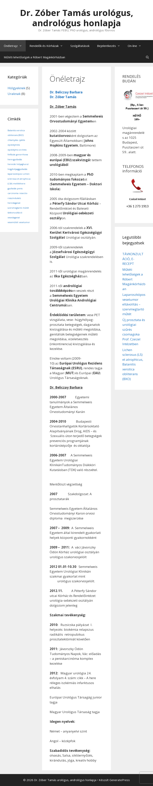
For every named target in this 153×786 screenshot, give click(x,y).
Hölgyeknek (16, 88)
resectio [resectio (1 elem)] (23, 193)
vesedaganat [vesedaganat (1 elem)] (14, 217)
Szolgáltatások (79, 46)
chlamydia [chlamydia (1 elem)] (13, 140)
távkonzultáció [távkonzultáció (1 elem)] (15, 212)
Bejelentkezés (110, 45)
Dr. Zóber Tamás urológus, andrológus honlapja (76, 18)
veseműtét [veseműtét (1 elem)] (13, 222)
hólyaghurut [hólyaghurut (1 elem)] (23, 164)
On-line (136, 45)
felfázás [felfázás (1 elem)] (11, 154)
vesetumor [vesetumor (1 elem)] (24, 222)
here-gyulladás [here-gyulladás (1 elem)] (15, 159)
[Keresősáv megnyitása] (147, 57)
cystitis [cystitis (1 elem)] (22, 140)
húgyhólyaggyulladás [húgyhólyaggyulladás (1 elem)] (17, 169)
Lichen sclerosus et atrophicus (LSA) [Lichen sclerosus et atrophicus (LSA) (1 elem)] (19, 179)
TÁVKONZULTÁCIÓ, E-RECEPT (132, 259)
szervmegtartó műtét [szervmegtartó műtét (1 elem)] (18, 208)
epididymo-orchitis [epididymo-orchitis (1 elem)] (17, 149)
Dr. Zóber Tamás (63, 97)
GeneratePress (119, 780)
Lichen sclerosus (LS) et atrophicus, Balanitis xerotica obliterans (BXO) (132, 364)
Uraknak (14, 94)
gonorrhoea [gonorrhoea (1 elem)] (22, 154)
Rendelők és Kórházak (48, 45)
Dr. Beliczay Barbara (66, 92)
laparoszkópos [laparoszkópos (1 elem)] (15, 174)
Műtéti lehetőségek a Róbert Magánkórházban (34, 57)
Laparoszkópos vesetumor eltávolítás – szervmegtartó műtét (133, 304)
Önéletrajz (15, 45)
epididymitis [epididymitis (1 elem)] (14, 145)
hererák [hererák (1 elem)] (12, 164)
